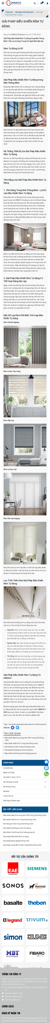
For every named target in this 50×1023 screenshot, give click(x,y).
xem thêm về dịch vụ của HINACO (24, 712)
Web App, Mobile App (11, 801)
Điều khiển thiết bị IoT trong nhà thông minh (21, 743)
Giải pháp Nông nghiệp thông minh (16, 841)
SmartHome (8, 768)
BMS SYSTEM (8, 773)
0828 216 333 (17, 996)
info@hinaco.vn (15, 1000)
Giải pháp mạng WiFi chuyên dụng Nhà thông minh (22, 845)
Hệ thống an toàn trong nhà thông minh (20, 747)
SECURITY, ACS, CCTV (12, 777)
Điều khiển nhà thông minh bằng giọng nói (21, 753)
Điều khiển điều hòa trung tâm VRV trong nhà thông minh (25, 815)
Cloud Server (8, 796)
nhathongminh (40, 724)
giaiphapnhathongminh (25, 724)
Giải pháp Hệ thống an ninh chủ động (19, 750)
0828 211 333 (17, 993)
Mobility (6, 791)
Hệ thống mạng (9, 787)
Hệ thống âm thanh (10, 782)
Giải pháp (12, 724)
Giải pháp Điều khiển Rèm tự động (16, 836)
